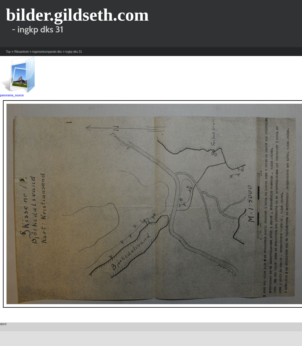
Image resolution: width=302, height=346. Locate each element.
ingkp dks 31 (73, 51)
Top (8, 51)
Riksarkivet (21, 51)
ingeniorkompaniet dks (47, 51)
